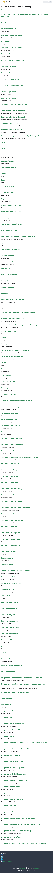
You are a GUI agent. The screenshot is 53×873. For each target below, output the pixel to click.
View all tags (4, 9)
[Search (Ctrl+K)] (47, 2)
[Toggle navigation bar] (2, 2)
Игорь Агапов (22, 868)
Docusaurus (36, 868)
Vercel (33, 870)
